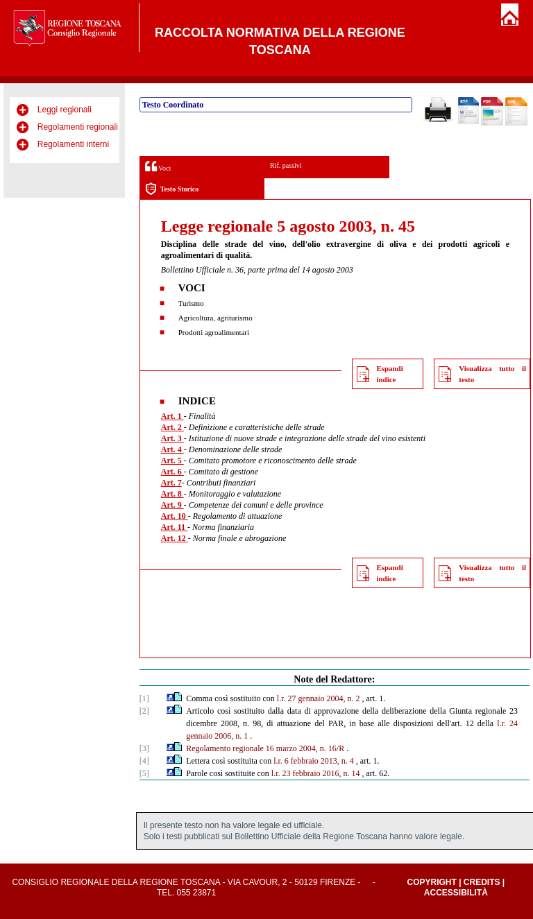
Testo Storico (171, 189)
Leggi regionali (64, 109)
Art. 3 (172, 438)
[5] (144, 773)
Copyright (431, 882)
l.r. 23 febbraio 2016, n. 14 (315, 773)
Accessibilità (456, 892)
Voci (158, 166)
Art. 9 (172, 505)
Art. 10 (174, 516)
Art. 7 (171, 483)
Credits (482, 882)
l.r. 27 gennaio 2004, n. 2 (318, 698)
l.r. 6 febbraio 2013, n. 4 (313, 761)
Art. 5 (172, 460)
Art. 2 (172, 427)
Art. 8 (172, 494)
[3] (144, 748)
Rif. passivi (286, 165)
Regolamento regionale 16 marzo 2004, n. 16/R (265, 748)
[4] (144, 761)
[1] (144, 698)
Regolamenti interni (73, 144)
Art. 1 (172, 416)
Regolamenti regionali (77, 127)
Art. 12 (174, 538)
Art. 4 (172, 449)
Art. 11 (174, 527)
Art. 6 (172, 471)
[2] (144, 711)
